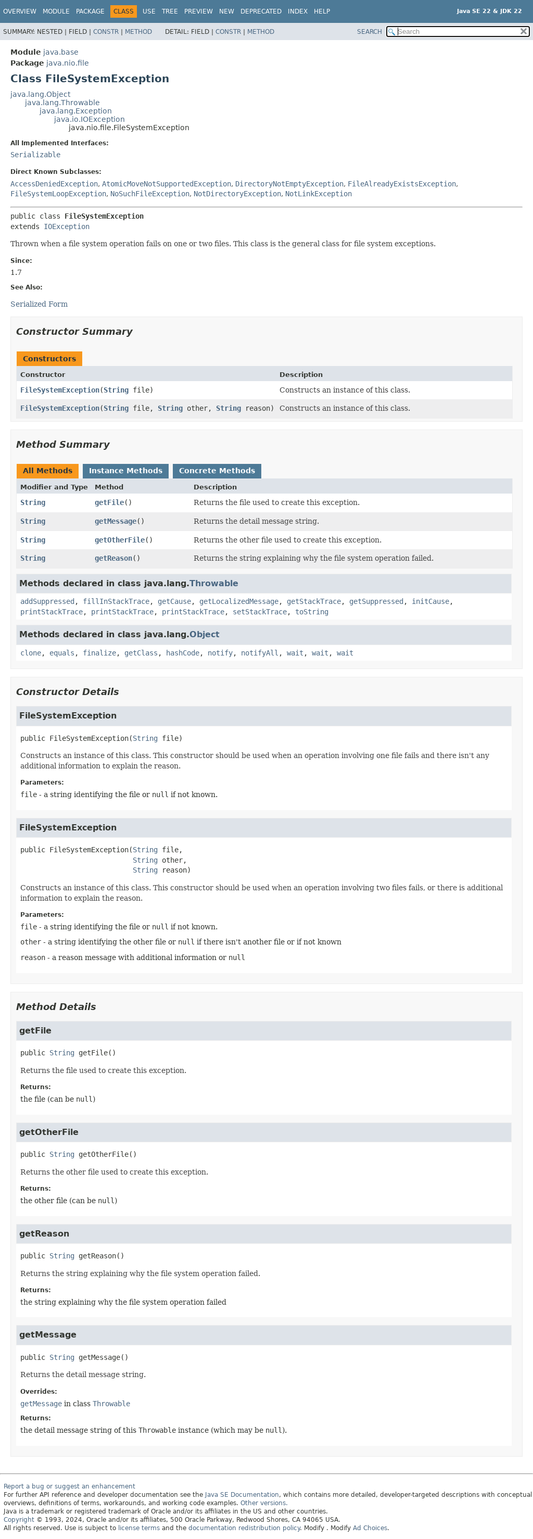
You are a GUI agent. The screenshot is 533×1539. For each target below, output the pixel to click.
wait (295, 653)
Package (90, 11)
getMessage (115, 521)
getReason (113, 558)
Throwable (213, 583)
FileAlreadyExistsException (402, 184)
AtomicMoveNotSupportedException (166, 184)
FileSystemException (59, 390)
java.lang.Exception (76, 111)
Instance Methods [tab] (125, 470)
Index (298, 11)
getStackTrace (314, 601)
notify (220, 653)
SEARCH (369, 31)
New (226, 11)
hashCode (182, 653)
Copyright (19, 1519)
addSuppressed (47, 601)
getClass (141, 653)
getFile (109, 502)
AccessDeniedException (54, 184)
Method (138, 31)
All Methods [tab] (47, 470)
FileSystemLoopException (58, 194)
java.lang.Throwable (62, 102)
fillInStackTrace (116, 601)
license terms (139, 1528)
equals (61, 653)
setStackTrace (260, 612)
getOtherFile (120, 540)
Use (149, 11)
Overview (19, 11)
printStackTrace (51, 612)
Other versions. (264, 1503)
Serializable (35, 154)
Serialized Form (39, 304)
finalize (99, 653)
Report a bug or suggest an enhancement (69, 1486)
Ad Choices (370, 1528)
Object (204, 634)
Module (56, 11)
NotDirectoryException (237, 194)
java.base (61, 52)
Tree (170, 11)
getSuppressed (376, 601)
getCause (174, 601)
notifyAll (259, 653)
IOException (67, 226)
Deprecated (261, 11)
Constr (106, 31)
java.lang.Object (40, 94)
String (116, 390)
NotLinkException (318, 194)
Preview (198, 11)
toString (311, 612)
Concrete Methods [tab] (217, 470)
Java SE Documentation (242, 1494)
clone (30, 653)
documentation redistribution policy (244, 1528)
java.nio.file (67, 63)
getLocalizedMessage (238, 601)
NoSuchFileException (149, 194)
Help (322, 11)
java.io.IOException (89, 119)
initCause (430, 601)
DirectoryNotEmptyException (289, 184)
